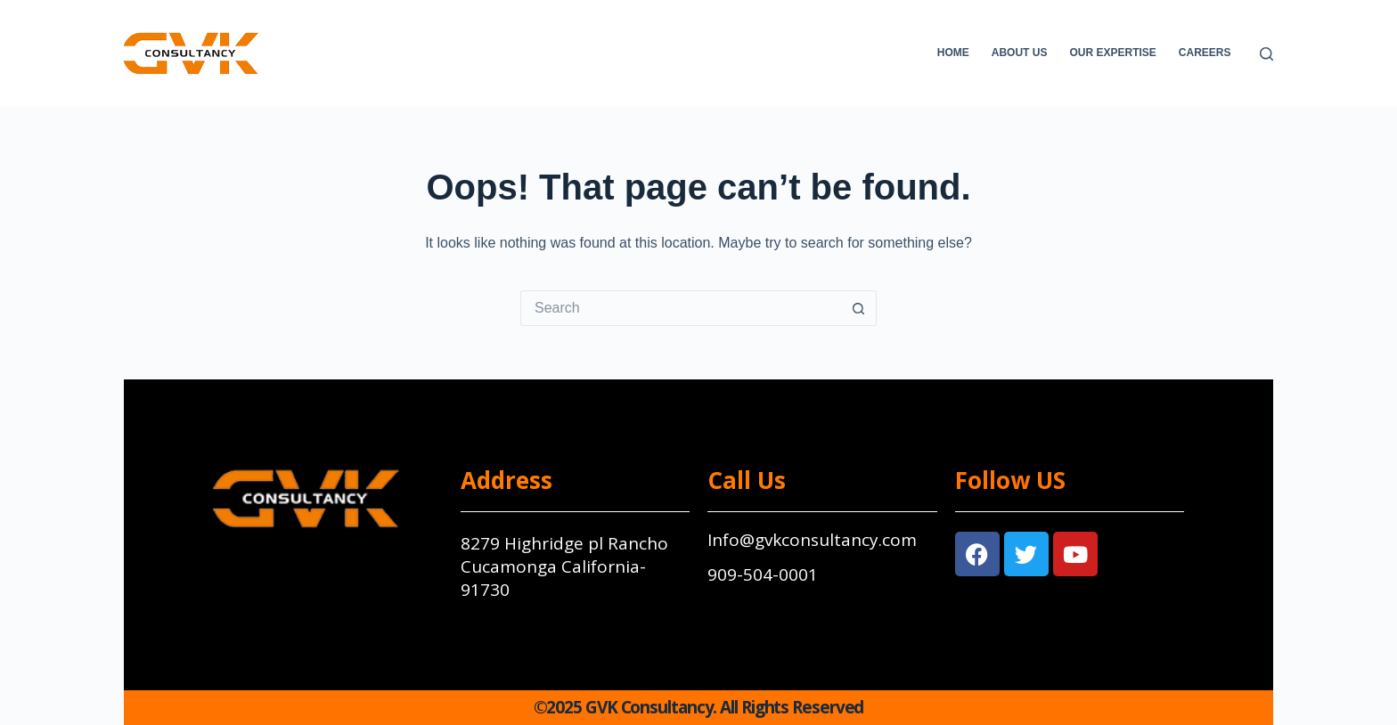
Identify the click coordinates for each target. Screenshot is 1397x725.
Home (953, 52)
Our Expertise (1112, 52)
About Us (1020, 52)
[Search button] (859, 308)
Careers (1205, 52)
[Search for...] (680, 308)
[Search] (1266, 54)
